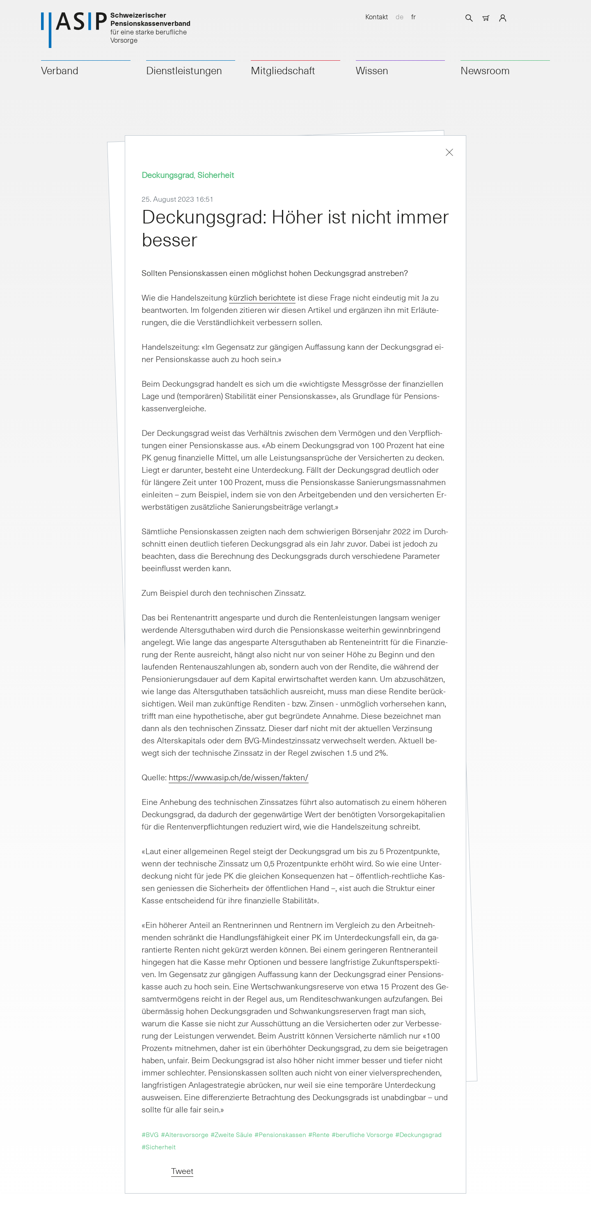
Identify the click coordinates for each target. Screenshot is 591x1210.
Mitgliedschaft (283, 70)
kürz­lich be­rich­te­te (262, 297)
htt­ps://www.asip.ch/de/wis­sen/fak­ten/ (239, 777)
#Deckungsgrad (418, 1134)
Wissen (372, 70)
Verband (59, 70)
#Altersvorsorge (184, 1134)
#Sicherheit (159, 1146)
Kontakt (376, 16)
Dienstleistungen (184, 70)
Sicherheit (215, 175)
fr (413, 16)
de (399, 16)
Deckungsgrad (168, 175)
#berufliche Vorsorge (362, 1134)
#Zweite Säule (231, 1134)
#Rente (319, 1134)
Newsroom (485, 70)
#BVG (150, 1134)
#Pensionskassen (280, 1134)
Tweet (182, 1170)
